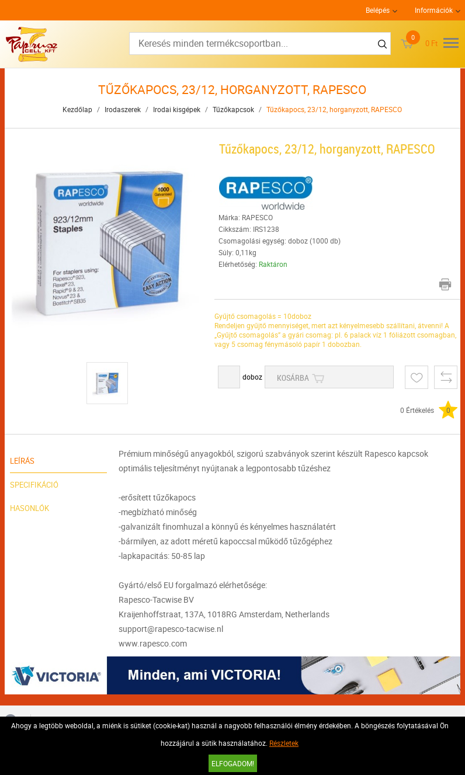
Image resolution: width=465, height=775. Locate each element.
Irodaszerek (123, 109)
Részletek (284, 743)
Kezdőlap (77, 109)
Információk (434, 10)
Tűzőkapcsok (233, 109)
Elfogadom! (232, 763)
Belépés (378, 10)
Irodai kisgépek (176, 109)
